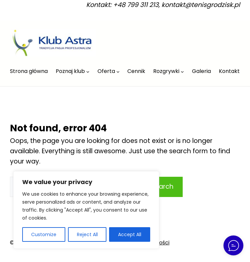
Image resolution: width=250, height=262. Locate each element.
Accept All (129, 234)
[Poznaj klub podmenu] (88, 71)
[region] (86, 210)
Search (162, 186)
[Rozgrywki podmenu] (182, 71)
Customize (43, 234)
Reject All (87, 234)
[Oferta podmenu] (118, 71)
